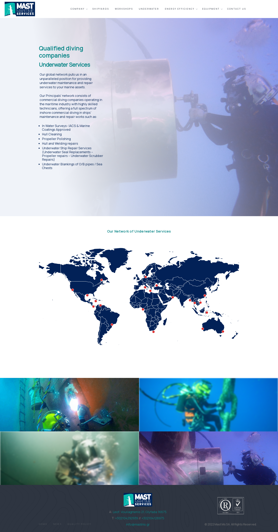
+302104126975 (153, 518)
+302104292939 (126, 518)
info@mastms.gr (138, 524)
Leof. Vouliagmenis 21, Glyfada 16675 (140, 512)
